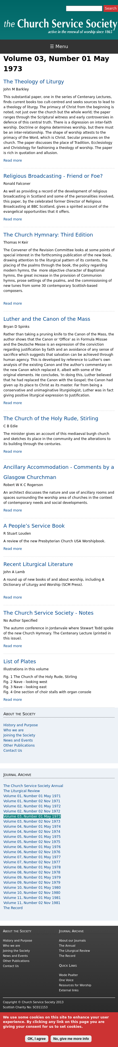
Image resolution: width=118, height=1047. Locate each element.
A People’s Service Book (34, 526)
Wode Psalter (68, 975)
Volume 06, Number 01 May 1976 (32, 847)
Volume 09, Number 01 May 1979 (32, 877)
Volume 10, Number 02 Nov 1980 (31, 893)
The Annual (67, 945)
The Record (13, 908)
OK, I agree (36, 1041)
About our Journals (72, 940)
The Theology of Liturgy (33, 81)
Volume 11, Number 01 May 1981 (32, 898)
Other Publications (19, 745)
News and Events (18, 740)
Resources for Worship (75, 985)
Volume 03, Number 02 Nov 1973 (31, 821)
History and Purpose (20, 725)
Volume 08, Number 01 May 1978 (32, 867)
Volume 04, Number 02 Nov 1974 (31, 832)
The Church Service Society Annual (33, 786)
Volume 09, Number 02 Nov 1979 (31, 883)
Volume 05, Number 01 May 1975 (32, 837)
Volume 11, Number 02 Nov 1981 (31, 903)
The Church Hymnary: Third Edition (48, 235)
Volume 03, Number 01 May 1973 (32, 816)
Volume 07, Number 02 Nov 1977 (31, 862)
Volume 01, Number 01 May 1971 (32, 796)
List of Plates (19, 661)
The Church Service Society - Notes (48, 613)
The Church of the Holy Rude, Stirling (50, 418)
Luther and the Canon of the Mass (46, 319)
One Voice (66, 980)
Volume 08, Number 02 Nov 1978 (31, 872)
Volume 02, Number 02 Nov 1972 (31, 811)
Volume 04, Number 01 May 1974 (32, 827)
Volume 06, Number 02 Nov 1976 (31, 852)
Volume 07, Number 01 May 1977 (32, 857)
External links (69, 990)
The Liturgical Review (21, 791)
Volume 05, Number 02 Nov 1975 (31, 842)
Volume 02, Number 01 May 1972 (32, 806)
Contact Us (12, 751)
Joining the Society (19, 735)
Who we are (13, 730)
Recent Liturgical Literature (38, 564)
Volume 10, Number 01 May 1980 (32, 888)
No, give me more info (71, 1041)
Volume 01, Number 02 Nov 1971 (31, 801)
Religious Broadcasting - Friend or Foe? (53, 176)
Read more (12, 160)
